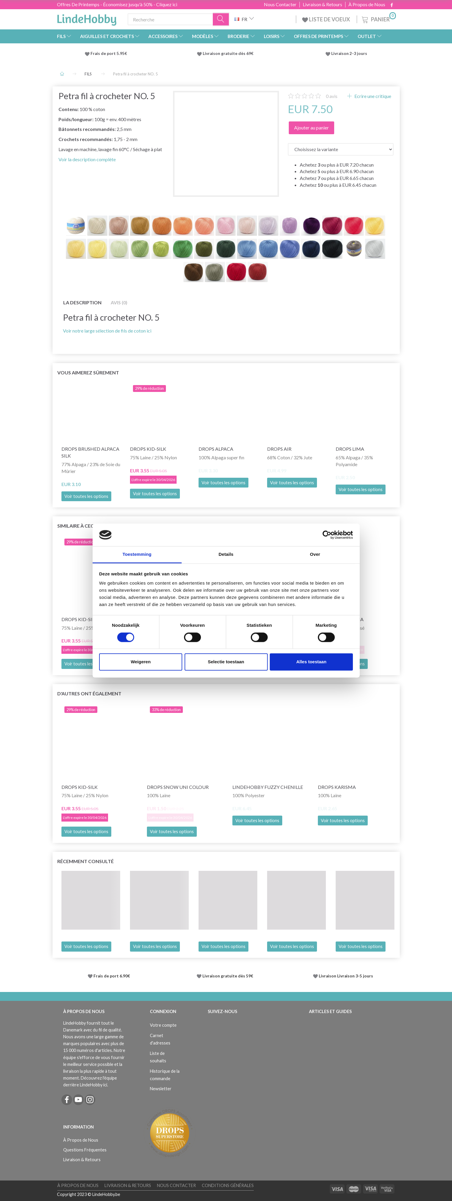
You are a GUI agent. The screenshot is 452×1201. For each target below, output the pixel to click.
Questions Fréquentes (85, 1149)
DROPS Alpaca (216, 449)
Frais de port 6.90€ (111, 976)
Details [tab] (226, 554)
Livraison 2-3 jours (349, 53)
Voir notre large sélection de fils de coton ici (107, 330)
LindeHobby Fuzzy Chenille (267, 787)
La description (82, 302)
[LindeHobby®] (86, 18)
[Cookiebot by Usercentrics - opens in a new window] (327, 534)
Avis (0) (119, 302)
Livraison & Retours (322, 4)
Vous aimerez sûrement (88, 372)
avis (331, 96)
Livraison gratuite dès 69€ (229, 53)
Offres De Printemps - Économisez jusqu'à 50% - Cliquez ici (117, 4)
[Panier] (378, 19)
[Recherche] (221, 19)
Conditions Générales (228, 1185)
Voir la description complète (87, 159)
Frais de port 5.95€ (109, 53)
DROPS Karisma (337, 787)
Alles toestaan (311, 661)
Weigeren (140, 661)
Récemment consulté (85, 861)
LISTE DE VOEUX (326, 19)
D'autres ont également (89, 693)
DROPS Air (279, 449)
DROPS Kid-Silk (148, 449)
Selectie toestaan (226, 661)
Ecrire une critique (372, 96)
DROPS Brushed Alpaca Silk (90, 452)
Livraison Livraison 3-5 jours (346, 976)
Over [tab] (315, 554)
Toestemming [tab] (137, 554)
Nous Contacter (280, 4)
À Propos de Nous (366, 4)
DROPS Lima (350, 449)
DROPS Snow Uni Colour (178, 787)
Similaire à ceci (76, 525)
